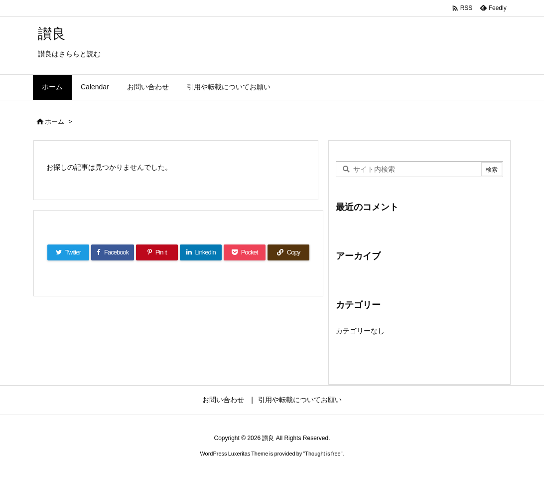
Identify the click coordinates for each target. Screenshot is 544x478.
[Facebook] (112, 252)
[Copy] (288, 252)
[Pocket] (245, 252)
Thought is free (322, 454)
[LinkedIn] (201, 252)
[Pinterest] (157, 252)
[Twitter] (68, 252)
